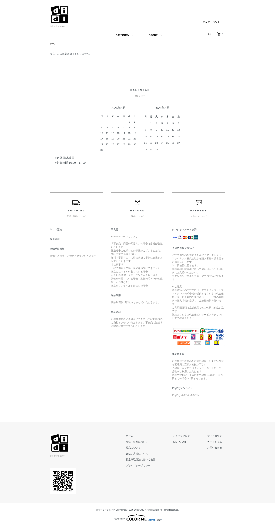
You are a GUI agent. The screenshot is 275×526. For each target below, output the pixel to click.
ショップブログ (183, 436)
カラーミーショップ (105, 510)
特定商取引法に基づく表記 (144, 459)
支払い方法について (141, 453)
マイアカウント (211, 22)
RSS (177, 441)
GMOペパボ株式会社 (149, 510)
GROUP (153, 35)
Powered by (137, 517)
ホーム (53, 44)
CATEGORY (122, 35)
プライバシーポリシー (142, 465)
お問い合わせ (215, 447)
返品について (137, 447)
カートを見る (215, 441)
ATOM (185, 441)
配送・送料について (141, 441)
